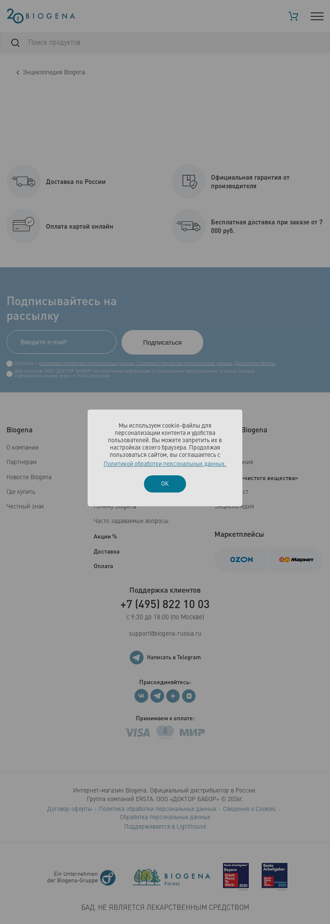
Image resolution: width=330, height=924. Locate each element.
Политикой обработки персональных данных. (165, 464)
